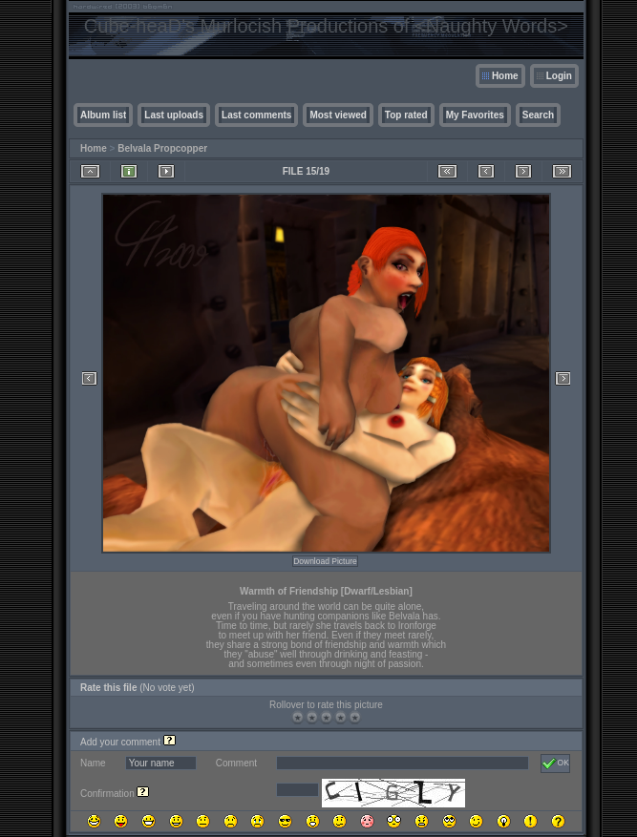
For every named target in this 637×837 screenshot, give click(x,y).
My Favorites (475, 115)
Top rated (406, 115)
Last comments (256, 115)
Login (559, 76)
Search (538, 115)
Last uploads (173, 115)
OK (555, 763)
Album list (103, 115)
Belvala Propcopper (162, 148)
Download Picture (325, 561)
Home (505, 76)
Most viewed (337, 115)
